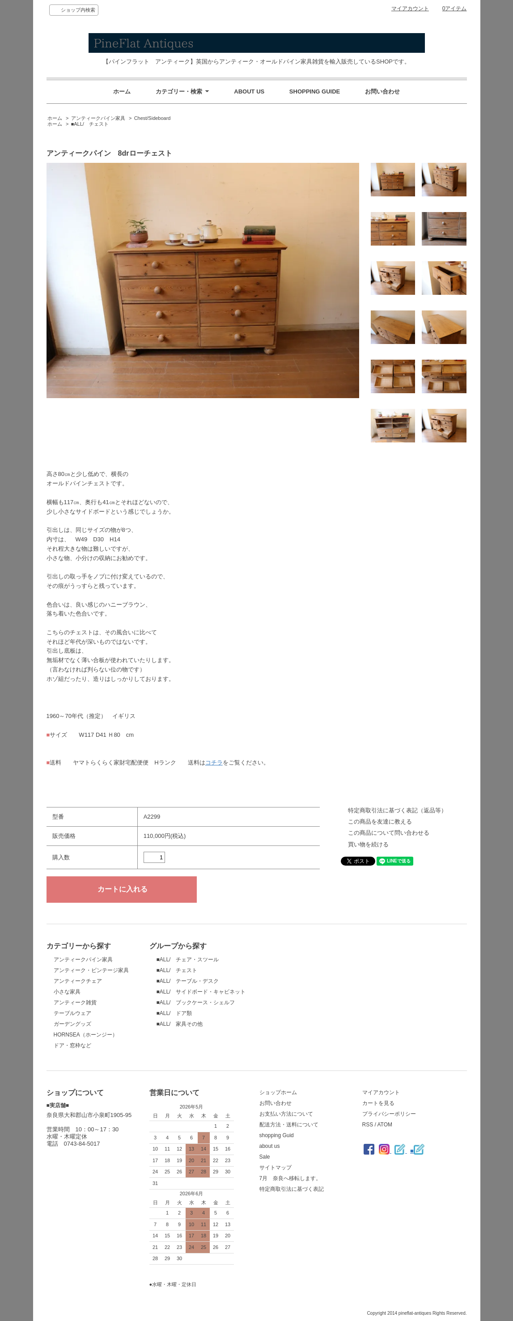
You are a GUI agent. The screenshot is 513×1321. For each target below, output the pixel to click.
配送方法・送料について (288, 1124)
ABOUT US (249, 91)
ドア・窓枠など (72, 1045)
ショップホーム (278, 1092)
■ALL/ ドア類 (174, 1013)
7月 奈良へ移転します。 (290, 1178)
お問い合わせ (382, 91)
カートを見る (378, 1103)
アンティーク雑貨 (75, 1002)
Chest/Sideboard (152, 118)
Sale (264, 1157)
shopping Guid (276, 1135)
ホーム (122, 91)
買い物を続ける (368, 844)
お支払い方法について (286, 1114)
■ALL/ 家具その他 (180, 1024)
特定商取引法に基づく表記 (291, 1189)
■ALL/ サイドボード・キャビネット (201, 992)
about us (269, 1146)
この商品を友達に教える (380, 821)
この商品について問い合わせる (388, 832)
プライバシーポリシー (389, 1114)
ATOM (384, 1124)
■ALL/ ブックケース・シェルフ (196, 1002)
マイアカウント (410, 8)
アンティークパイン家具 (98, 118)
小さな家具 (67, 992)
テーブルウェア (72, 1013)
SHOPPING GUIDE (314, 91)
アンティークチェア (78, 981)
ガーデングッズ (72, 1024)
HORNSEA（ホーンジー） (86, 1035)
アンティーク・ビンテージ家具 (91, 970)
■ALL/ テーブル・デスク (188, 981)
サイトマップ (275, 1167)
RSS (367, 1124)
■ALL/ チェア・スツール (188, 959)
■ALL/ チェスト (90, 124)
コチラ (214, 762)
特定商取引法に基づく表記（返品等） (397, 810)
